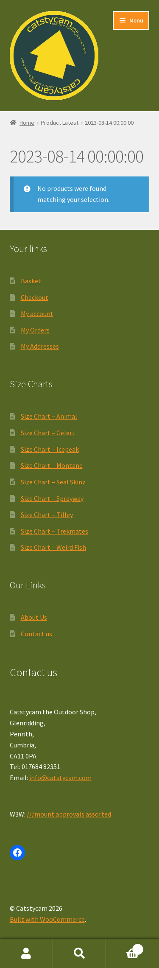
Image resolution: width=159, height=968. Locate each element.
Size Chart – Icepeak (50, 449)
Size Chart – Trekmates (54, 531)
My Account (26, 953)
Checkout (34, 297)
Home (27, 122)
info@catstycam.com (60, 777)
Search (79, 953)
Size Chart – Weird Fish (53, 547)
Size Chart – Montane (52, 465)
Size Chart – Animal (49, 416)
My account (37, 313)
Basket (31, 281)
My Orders (35, 330)
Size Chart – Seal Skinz (53, 482)
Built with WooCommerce (47, 919)
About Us (34, 617)
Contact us (36, 633)
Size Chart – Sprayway (52, 498)
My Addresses (40, 346)
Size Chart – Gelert (48, 432)
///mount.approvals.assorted (69, 814)
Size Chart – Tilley (47, 514)
